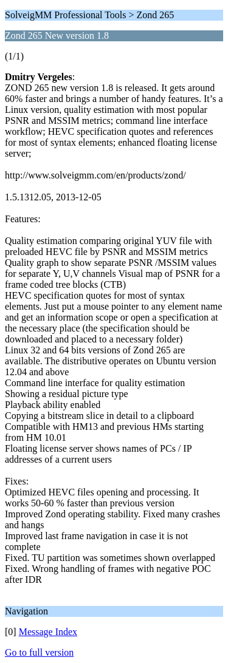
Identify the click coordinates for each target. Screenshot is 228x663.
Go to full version (39, 652)
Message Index (48, 632)
